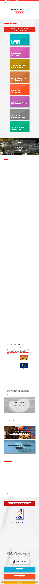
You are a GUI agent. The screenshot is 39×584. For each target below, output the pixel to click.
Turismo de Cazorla (19, 13)
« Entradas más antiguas (7, 338)
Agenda (19, 431)
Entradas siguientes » (32, 338)
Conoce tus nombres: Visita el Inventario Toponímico (19, 503)
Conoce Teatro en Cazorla (19, 406)
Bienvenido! (19, 448)
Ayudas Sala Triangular (11, 389)
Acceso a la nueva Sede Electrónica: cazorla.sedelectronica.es (19, 29)
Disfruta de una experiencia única (19, 10)
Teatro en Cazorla (19, 403)
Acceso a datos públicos (19, 446)
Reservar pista (19, 569)
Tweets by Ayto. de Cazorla (8, 493)
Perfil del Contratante (19, 576)
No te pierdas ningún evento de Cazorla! (19, 434)
